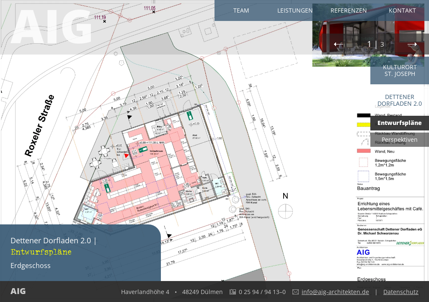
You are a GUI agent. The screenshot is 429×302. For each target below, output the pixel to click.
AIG (52, 27)
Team (241, 10)
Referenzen (349, 10)
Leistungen (295, 10)
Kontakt (402, 10)
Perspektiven (400, 139)
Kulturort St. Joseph (400, 70)
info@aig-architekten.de (335, 292)
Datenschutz (401, 292)
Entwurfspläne (399, 123)
